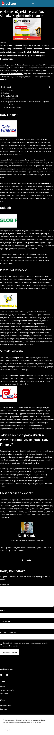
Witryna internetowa (8, 632)
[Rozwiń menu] (33, 3)
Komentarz (5, 584)
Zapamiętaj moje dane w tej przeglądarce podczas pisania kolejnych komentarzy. (25, 644)
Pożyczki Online (19, 548)
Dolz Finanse (8, 90)
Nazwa (2, 611)
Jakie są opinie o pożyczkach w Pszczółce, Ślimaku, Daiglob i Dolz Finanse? (26, 102)
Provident (46, 183)
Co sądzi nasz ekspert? (14, 107)
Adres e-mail (5, 621)
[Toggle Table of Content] (49, 87)
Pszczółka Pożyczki (10, 96)
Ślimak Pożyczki (9, 99)
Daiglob (6, 93)
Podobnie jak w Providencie (11, 74)
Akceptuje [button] (7, 730)
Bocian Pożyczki (14, 45)
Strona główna (6, 548)
